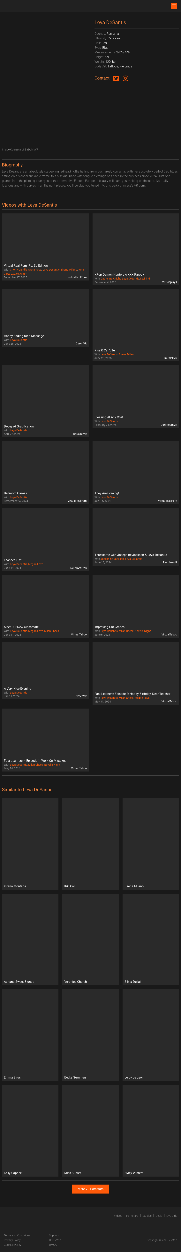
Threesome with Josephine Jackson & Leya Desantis (130, 555)
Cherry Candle (18, 269)
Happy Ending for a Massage (24, 336)
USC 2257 (55, 1240)
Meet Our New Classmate (21, 627)
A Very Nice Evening (17, 688)
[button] (174, 6)
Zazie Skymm (19, 273)
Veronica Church (75, 982)
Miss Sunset (72, 1173)
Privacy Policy (12, 1240)
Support (54, 1235)
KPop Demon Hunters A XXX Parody (119, 274)
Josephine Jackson (112, 558)
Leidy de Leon (134, 1077)
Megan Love (35, 564)
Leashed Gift (12, 560)
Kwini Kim (146, 278)
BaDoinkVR (170, 357)
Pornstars (132, 1215)
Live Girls (171, 1215)
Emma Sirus (12, 1077)
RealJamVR (170, 562)
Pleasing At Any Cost (108, 417)
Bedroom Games (15, 493)
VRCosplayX (169, 282)
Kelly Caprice (13, 1173)
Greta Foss (34, 269)
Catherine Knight (111, 278)
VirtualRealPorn (77, 277)
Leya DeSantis (51, 269)
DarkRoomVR (169, 424)
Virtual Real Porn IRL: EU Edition (26, 265)
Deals (159, 1215)
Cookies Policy (12, 1244)
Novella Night (143, 631)
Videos (118, 1215)
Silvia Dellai (132, 982)
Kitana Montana (15, 886)
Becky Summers (75, 1077)
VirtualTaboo (79, 634)
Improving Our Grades (109, 627)
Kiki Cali (69, 886)
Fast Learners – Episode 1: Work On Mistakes (35, 761)
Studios (147, 1215)
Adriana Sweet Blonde (19, 982)
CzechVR (81, 343)
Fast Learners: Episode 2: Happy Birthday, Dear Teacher (132, 694)
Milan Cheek (51, 631)
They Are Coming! (106, 493)
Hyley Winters (133, 1173)
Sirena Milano (69, 269)
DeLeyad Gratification (19, 426)
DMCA (53, 1244)
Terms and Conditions (17, 1235)
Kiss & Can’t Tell (105, 350)
